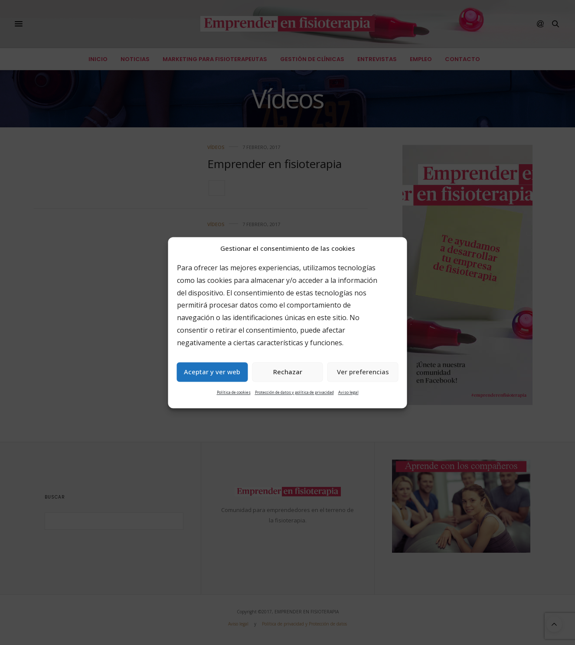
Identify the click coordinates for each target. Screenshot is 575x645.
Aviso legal (348, 392)
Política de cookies (234, 392)
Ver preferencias (363, 372)
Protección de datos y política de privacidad (294, 392)
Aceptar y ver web (212, 372)
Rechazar (287, 372)
